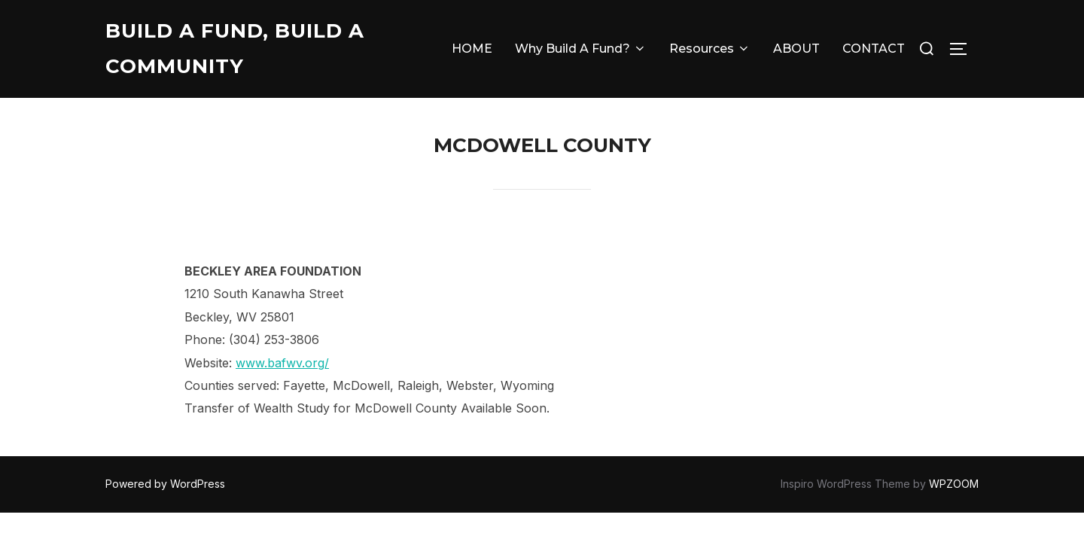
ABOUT (796, 48)
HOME (472, 48)
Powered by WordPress (165, 483)
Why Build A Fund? (581, 48)
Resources (710, 48)
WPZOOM (954, 483)
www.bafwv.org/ (282, 362)
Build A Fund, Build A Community (234, 48)
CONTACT (873, 48)
